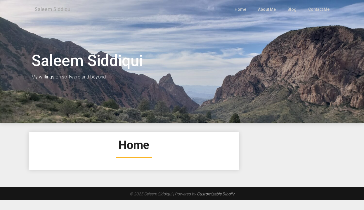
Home (241, 9)
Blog (292, 9)
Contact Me (319, 9)
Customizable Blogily (215, 194)
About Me (268, 9)
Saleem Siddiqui (55, 9)
